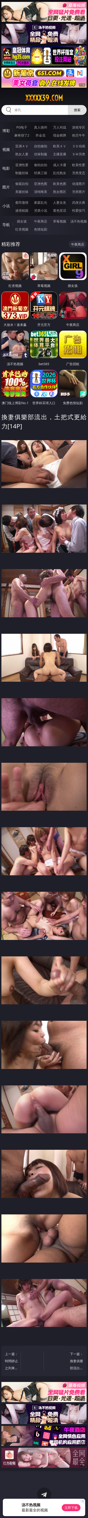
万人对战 (59, 127)
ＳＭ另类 (78, 154)
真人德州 (40, 127)
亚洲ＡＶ (21, 146)
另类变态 (78, 173)
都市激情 (21, 202)
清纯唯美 (40, 191)
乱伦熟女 (59, 173)
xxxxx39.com (44, 98)
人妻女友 (59, 202)
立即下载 (71, 1507)
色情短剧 (40, 229)
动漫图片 (78, 183)
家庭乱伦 (40, 202)
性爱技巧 (78, 210)
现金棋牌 (59, 135)
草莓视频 (59, 221)
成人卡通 (59, 165)
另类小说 (40, 210)
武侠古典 (78, 202)
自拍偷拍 (40, 146)
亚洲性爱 (21, 165)
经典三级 (40, 173)
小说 (6, 205)
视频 (6, 149)
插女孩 (22, 221)
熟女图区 (59, 191)
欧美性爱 (78, 165)
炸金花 (41, 135)
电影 (6, 168)
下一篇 (76, 1362)
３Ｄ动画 (78, 146)
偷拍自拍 (40, 165)
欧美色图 (59, 183)
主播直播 (59, 154)
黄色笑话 (59, 210)
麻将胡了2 (21, 135)
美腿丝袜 (21, 191)
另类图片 (78, 191)
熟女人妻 (21, 154)
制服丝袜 (21, 173)
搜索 (77, 110)
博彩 (6, 130)
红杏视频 (21, 229)
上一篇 (12, 1362)
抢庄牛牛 (78, 135)
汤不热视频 (78, 221)
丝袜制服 (40, 154)
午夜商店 (40, 221)
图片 (6, 187)
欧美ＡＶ (59, 146)
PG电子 (21, 127)
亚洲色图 (40, 183)
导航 (6, 224)
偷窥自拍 (21, 183)
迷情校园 (21, 210)
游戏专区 (78, 127)
